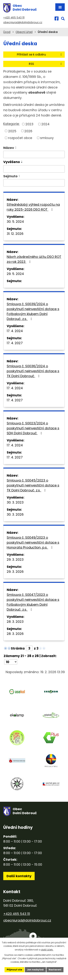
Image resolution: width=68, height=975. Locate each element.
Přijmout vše (14, 969)
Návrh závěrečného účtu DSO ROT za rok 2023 (34, 259)
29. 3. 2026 (15, 571)
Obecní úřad (24, 32)
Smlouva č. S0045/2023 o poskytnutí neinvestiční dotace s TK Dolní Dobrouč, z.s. (33, 485)
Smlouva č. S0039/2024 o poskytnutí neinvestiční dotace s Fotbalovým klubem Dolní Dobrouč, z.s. (33, 311)
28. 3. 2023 (15, 621)
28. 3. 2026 (15, 633)
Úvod (6, 32)
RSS (46, 64)
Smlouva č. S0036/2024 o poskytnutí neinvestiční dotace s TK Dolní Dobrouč (33, 371)
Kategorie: (11, 123)
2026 (28, 131)
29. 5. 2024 (15, 273)
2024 (45, 124)
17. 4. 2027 (15, 343)
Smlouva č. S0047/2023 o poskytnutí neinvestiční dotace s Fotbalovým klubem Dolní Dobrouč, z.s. (33, 602)
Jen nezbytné (35, 969)
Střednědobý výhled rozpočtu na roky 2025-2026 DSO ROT (33, 207)
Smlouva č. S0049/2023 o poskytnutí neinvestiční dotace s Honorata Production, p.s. (33, 542)
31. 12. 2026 (15, 233)
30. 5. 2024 (15, 221)
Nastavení (55, 969)
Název (8, 147)
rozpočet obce (20, 138)
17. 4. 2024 (15, 331)
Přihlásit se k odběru (40, 54)
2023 (29, 124)
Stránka (18, 648)
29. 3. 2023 (15, 559)
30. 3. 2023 (15, 502)
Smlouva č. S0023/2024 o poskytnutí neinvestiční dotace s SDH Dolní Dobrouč (33, 428)
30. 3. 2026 (15, 514)
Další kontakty (19, 876)
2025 (12, 131)
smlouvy (47, 138)
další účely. (47, 949)
